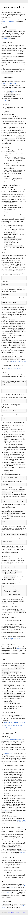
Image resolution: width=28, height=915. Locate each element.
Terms (17, 912)
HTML (24, 822)
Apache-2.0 (23, 886)
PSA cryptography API (9, 753)
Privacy (13, 912)
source (25, 912)
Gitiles (9, 912)
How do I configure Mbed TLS (11, 729)
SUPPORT (3, 100)
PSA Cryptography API (8, 21)
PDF (20, 822)
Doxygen (13, 91)
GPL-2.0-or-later (8, 892)
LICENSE (11, 887)
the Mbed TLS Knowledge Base (18, 361)
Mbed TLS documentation (9, 83)
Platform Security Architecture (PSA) (13, 739)
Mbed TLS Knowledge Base (14, 368)
